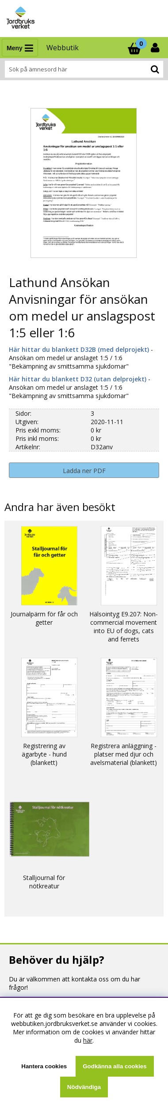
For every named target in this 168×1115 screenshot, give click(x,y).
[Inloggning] (156, 47)
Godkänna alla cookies (114, 1066)
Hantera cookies (44, 1066)
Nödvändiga (84, 1087)
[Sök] (84, 69)
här (87, 1040)
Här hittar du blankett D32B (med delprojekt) (80, 349)
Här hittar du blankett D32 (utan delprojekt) (77, 379)
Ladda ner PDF (84, 470)
